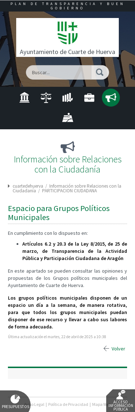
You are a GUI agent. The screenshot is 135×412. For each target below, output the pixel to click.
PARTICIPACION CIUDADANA (69, 191)
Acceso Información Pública (120, 401)
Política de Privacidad (68, 404)
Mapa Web (101, 404)
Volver (118, 348)
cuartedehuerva (28, 186)
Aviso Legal (34, 404)
